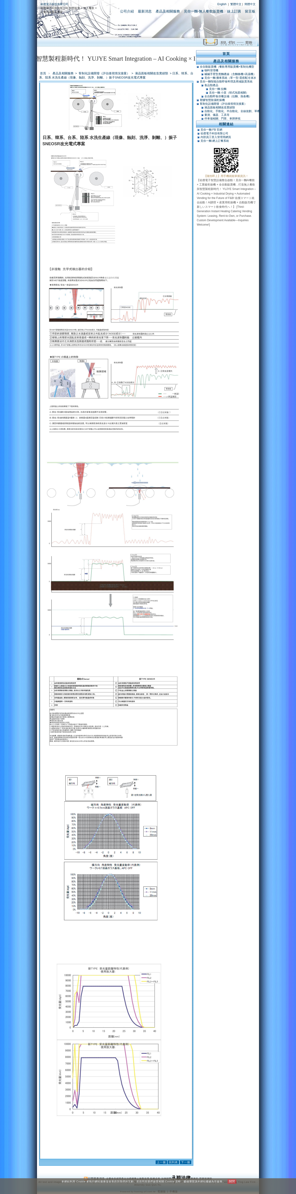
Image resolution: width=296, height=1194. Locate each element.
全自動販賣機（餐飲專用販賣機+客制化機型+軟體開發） (227, 66)
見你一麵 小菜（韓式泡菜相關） (229, 92)
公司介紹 (127, 11)
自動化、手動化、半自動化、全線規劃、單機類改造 (232, 111)
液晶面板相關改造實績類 (152, 73)
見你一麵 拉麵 (217, 89)
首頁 (43, 73)
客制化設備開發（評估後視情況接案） (104, 73)
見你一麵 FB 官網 (211, 129)
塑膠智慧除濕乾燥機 (212, 100)
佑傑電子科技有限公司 (54, 4)
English (221, 4)
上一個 (161, 1162)
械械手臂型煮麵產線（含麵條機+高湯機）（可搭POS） (230, 74)
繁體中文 (235, 4)
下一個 (185, 1162)
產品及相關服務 (168, 11)
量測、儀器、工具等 (216, 115)
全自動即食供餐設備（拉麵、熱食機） (228, 96)
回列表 (173, 1162)
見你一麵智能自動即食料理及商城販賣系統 (226, 81)
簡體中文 (250, 4)
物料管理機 (211, 70)
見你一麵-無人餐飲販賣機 (203, 11)
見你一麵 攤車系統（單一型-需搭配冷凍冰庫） (230, 77)
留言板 (250, 11)
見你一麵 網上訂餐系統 (214, 140)
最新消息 (145, 11)
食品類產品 (211, 85)
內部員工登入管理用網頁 (215, 137)
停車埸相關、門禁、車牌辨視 (222, 118)
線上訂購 (234, 11)
